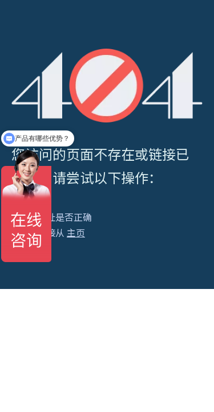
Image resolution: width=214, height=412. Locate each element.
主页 (76, 232)
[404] (107, 85)
